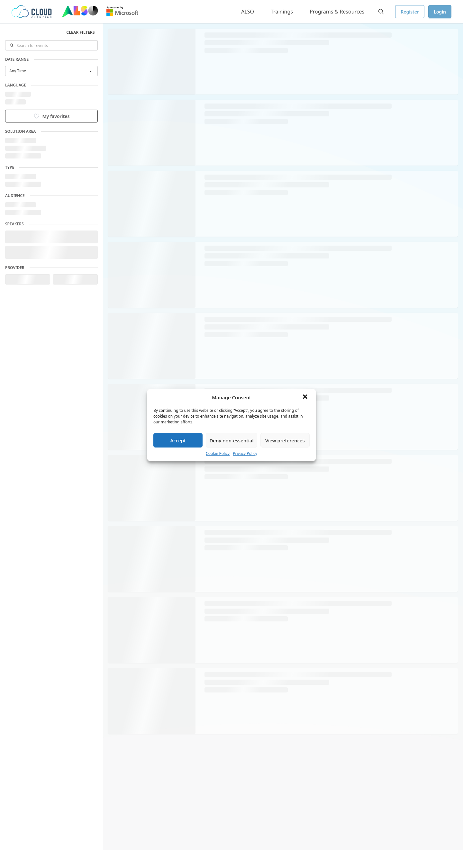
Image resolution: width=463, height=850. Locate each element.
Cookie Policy (218, 453)
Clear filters (80, 32)
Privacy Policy (245, 453)
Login (440, 12)
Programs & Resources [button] (337, 11)
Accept (178, 440)
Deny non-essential (231, 440)
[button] (306, 397)
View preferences (285, 440)
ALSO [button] (247, 11)
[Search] (381, 11)
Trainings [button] (282, 11)
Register (410, 12)
